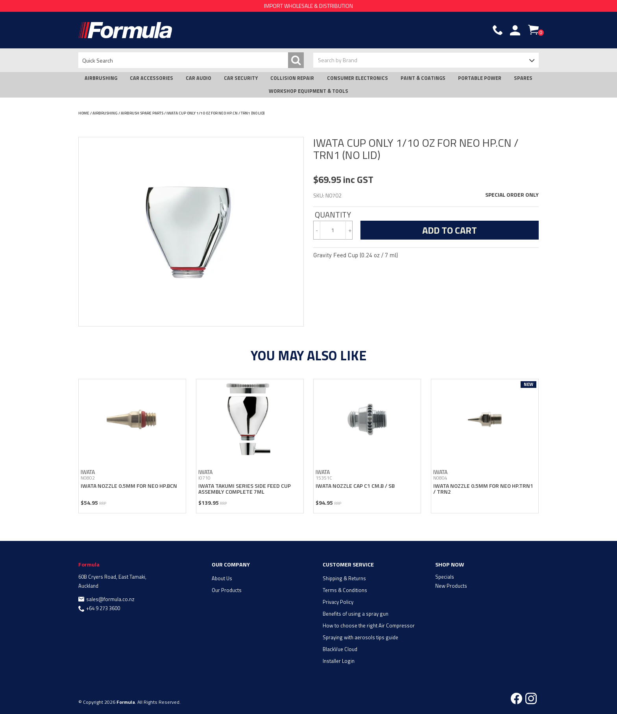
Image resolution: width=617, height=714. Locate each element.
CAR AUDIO (198, 78)
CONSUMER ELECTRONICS (357, 78)
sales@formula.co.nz (110, 599)
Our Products (227, 590)
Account (515, 30)
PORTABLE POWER (479, 78)
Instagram (531, 698)
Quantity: (333, 215)
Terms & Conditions (345, 590)
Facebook (516, 698)
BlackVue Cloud (340, 649)
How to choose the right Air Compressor (369, 625)
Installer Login (339, 661)
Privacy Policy (338, 602)
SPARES (523, 78)
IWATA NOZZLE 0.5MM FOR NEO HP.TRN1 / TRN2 (483, 489)
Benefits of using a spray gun (355, 614)
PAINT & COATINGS (423, 78)
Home (83, 113)
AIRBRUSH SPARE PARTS (142, 113)
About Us (222, 578)
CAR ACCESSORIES (151, 78)
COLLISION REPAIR (292, 78)
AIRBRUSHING (101, 78)
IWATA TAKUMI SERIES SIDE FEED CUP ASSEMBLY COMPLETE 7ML (244, 489)
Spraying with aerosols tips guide (360, 637)
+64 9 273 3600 (103, 608)
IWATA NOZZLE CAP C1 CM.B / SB (355, 486)
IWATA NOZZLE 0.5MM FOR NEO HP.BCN (129, 486)
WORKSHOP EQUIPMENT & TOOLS (308, 91)
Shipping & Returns (344, 578)
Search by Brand (337, 60)
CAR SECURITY (241, 78)
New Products (451, 586)
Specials (444, 577)
